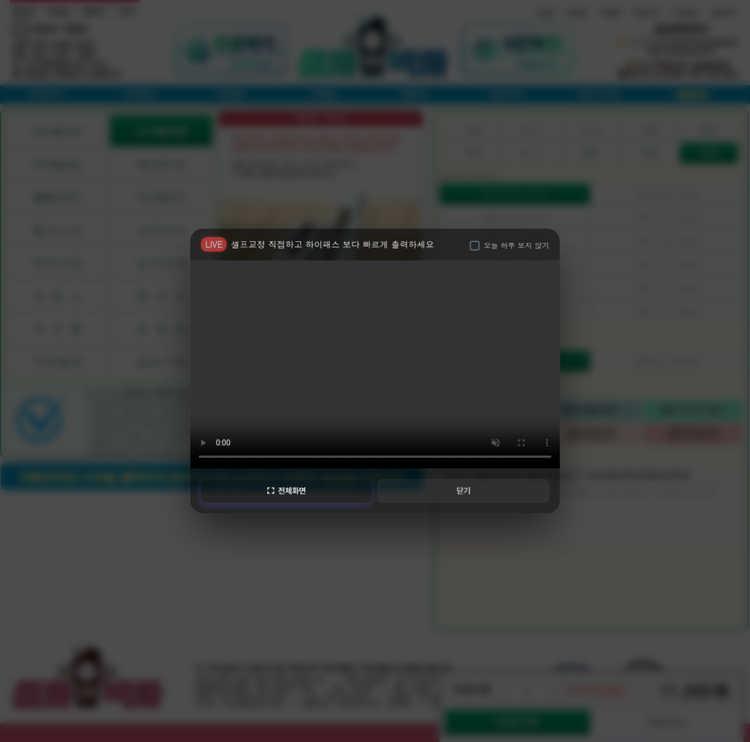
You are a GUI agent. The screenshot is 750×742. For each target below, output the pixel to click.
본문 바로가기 (0, 0)
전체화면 (285, 490)
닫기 (464, 490)
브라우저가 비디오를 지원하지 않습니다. (375, 363)
